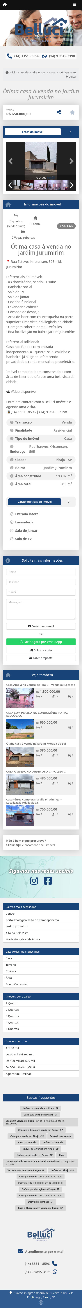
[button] (11, 161)
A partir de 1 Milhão (19, 1074)
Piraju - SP (38, 72)
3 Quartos (12, 1016)
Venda (24, 72)
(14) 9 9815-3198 (62, 56)
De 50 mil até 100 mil (19, 1054)
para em (40, 1108)
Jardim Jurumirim (17, 926)
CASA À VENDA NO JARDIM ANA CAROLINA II (36, 771)
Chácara (11, 971)
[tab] (18, 131)
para (60, 1136)
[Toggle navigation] (74, 4)
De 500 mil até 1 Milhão (21, 1067)
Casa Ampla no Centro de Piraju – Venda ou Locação (40, 685)
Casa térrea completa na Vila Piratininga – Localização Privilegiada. (34, 801)
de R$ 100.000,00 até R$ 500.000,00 (40, 1183)
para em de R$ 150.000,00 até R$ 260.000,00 (35, 1122)
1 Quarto (11, 1003)
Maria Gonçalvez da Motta (23, 939)
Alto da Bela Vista (17, 933)
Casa (52, 72)
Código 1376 (67, 72)
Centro (10, 913)
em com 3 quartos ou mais (40, 1163)
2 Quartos (12, 1009)
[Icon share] (34, 881)
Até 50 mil (12, 1048)
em (62, 1170)
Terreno (11, 964)
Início (11, 72)
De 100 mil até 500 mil (20, 1061)
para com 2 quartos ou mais (40, 1195)
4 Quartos (12, 1022)
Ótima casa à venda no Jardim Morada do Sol (36, 743)
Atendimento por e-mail (41, 1252)
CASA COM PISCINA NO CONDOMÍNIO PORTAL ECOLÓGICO (37, 714)
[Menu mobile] (5, 4)
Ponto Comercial (16, 984)
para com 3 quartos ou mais (40, 1176)
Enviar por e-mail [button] (41, 626)
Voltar (71, 76)
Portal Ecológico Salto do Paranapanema (32, 920)
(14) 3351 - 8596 (26, 56)
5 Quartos (12, 1029)
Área (9, 977)
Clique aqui (14, 845)
